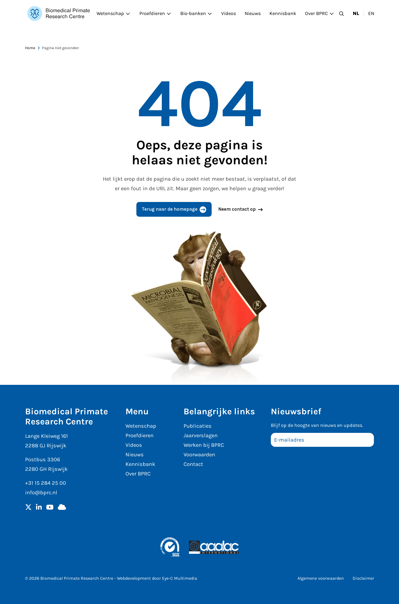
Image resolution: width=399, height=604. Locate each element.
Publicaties (198, 426)
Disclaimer (363, 578)
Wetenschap (114, 13)
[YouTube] (49, 507)
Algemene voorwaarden (321, 578)
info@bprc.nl (41, 492)
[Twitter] (28, 507)
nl (356, 13)
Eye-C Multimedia (179, 578)
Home (30, 48)
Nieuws (253, 13)
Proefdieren (155, 13)
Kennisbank (282, 13)
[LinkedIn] (39, 507)
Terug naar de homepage (169, 209)
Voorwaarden (199, 454)
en (371, 13)
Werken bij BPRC (204, 445)
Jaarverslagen (201, 435)
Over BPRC (319, 13)
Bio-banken (196, 13)
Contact (193, 464)
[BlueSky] (62, 507)
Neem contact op (237, 209)
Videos (228, 13)
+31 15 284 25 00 (45, 483)
